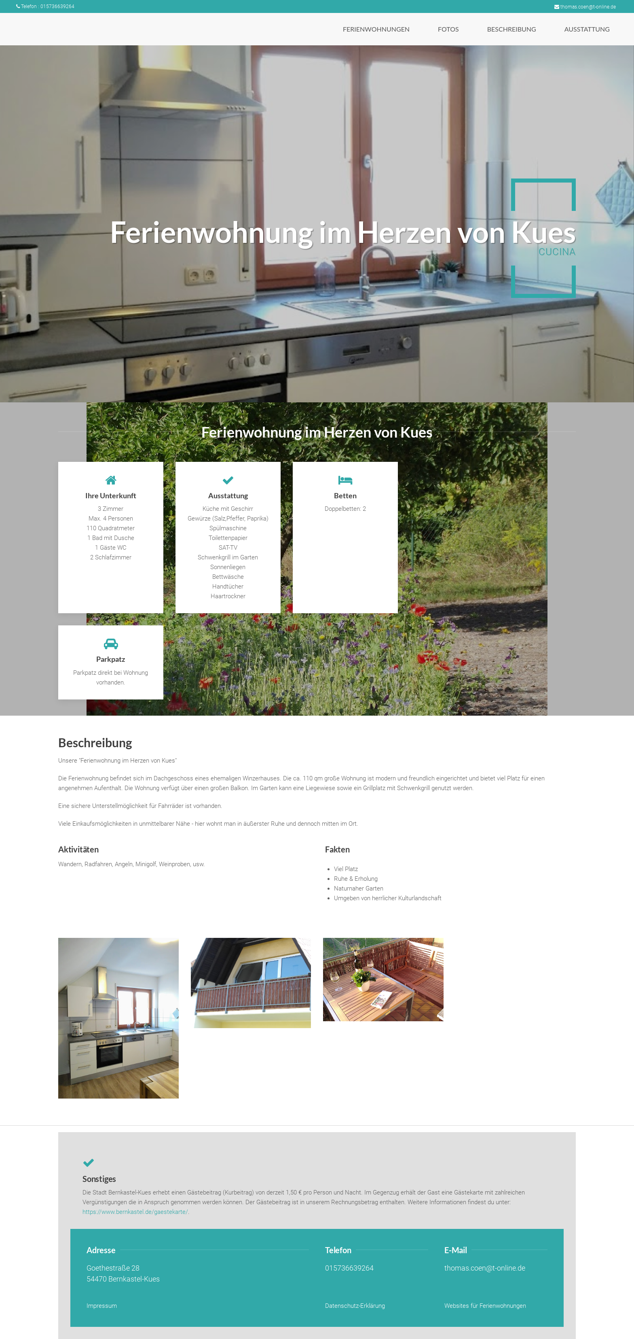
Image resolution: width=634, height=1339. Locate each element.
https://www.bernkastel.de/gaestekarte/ (135, 1212)
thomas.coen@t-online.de (585, 7)
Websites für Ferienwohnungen (485, 1305)
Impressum (102, 1305)
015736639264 (349, 1268)
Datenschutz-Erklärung (355, 1305)
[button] (376, 29)
